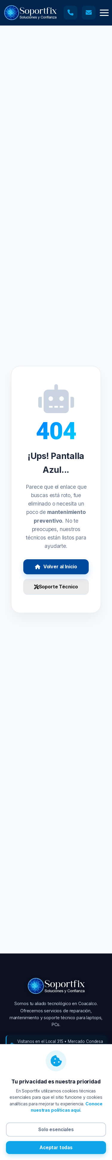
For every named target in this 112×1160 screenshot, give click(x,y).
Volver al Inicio (56, 566)
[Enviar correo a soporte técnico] (89, 13)
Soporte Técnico (56, 587)
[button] (104, 13)
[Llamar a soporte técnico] (70, 13)
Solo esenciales (56, 1129)
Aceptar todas (56, 1147)
